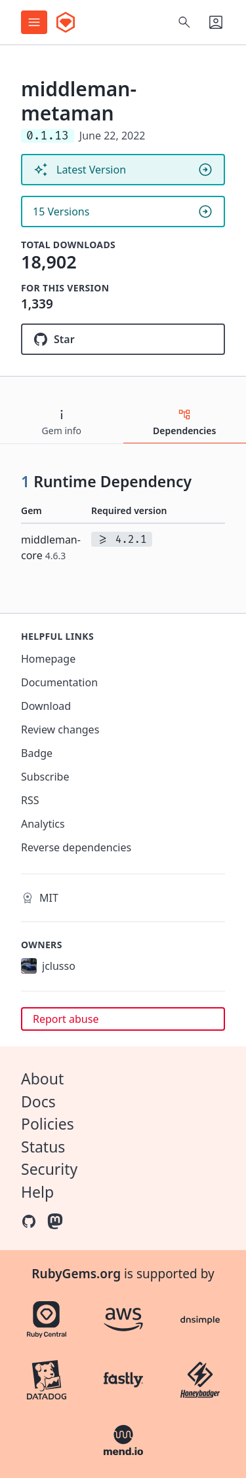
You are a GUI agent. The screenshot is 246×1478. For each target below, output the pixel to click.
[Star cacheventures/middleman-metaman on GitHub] (123, 339)
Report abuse (65, 1019)
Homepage (48, 659)
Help (37, 1191)
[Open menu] (34, 22)
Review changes (60, 729)
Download (46, 706)
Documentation (59, 682)
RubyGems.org (76, 1273)
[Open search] (184, 22)
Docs (38, 1101)
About (42, 1078)
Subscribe (45, 776)
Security (49, 1168)
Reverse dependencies (76, 847)
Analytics (43, 824)
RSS (30, 800)
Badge (36, 753)
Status (43, 1146)
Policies (47, 1123)
